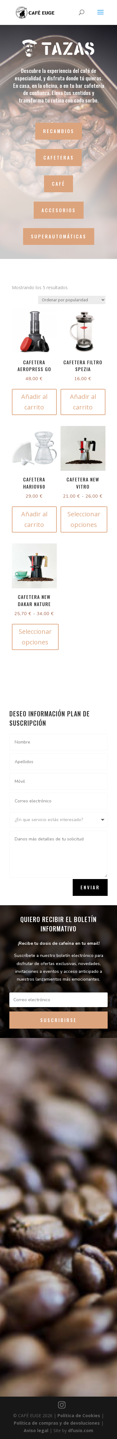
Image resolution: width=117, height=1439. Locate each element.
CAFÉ (58, 183)
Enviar (90, 887)
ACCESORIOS (58, 210)
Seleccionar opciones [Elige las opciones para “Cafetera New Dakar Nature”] (35, 636)
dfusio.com (80, 1430)
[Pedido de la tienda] (71, 300)
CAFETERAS (58, 157)
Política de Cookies (79, 1415)
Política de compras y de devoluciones (57, 1423)
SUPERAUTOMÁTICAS (58, 236)
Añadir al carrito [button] (34, 401)
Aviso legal (37, 1430)
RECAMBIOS (58, 130)
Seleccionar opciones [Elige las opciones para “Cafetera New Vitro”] (83, 519)
